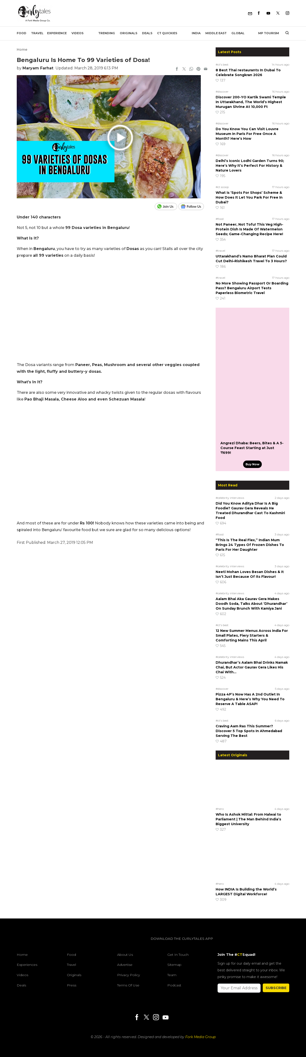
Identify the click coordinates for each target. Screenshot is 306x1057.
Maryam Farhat (37, 68)
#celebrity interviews (230, 498)
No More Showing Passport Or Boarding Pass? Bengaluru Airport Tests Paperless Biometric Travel (252, 288)
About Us (125, 954)
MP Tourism (268, 33)
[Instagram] (287, 13)
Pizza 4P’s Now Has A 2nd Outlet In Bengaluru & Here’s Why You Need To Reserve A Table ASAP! (250, 699)
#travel (220, 250)
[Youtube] (268, 13)
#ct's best (222, 64)
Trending (106, 33)
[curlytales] (31, 943)
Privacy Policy (128, 975)
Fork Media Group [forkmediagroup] (200, 1037)
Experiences (27, 964)
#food (220, 219)
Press (71, 985)
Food (21, 33)
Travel (37, 33)
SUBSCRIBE (276, 988)
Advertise (124, 964)
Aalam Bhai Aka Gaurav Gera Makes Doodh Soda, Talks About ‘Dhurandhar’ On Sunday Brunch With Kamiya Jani (251, 604)
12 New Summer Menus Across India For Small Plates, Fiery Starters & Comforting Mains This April (252, 635)
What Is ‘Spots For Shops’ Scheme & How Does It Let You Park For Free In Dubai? (249, 197)
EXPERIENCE (57, 33)
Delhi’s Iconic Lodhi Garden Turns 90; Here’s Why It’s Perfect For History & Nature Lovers (250, 165)
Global (238, 33)
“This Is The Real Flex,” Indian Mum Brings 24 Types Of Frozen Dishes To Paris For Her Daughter (250, 545)
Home (22, 49)
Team (171, 975)
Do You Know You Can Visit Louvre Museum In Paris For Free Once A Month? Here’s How (247, 134)
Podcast (174, 985)
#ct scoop (222, 187)
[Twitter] (278, 13)
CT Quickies (167, 33)
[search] (285, 33)
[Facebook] (259, 13)
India (196, 33)
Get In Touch (178, 954)
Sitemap (174, 964)
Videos (77, 33)
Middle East (216, 33)
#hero (220, 809)
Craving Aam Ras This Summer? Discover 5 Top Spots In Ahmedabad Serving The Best (249, 731)
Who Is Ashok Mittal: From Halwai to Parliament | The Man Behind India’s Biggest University (248, 819)
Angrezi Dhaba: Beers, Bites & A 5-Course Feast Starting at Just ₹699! (252, 448)
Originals (128, 33)
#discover (222, 91)
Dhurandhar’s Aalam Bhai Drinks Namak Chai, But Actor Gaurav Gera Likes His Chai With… (252, 667)
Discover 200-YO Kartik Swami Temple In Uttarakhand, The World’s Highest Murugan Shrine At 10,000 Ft (251, 102)
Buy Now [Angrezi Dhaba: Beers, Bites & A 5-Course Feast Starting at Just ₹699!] (252, 464)
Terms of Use (128, 985)
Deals (147, 33)
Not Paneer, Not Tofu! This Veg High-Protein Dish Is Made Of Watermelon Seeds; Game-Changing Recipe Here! (249, 229)
